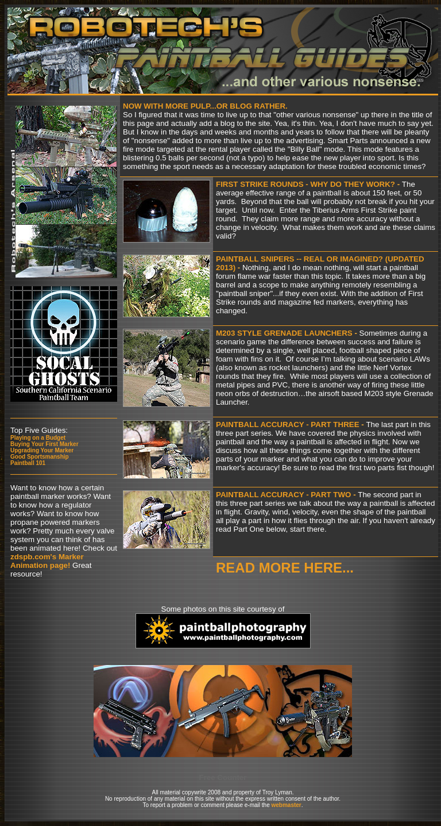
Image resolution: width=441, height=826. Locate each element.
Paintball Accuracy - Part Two (283, 494)
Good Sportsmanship (39, 457)
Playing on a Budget (37, 438)
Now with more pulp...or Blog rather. (205, 106)
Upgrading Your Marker (42, 450)
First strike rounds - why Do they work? (306, 184)
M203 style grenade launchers (284, 333)
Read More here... (285, 567)
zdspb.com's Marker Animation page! (47, 561)
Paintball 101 (27, 463)
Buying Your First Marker (44, 444)
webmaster (286, 805)
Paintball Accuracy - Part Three (287, 424)
